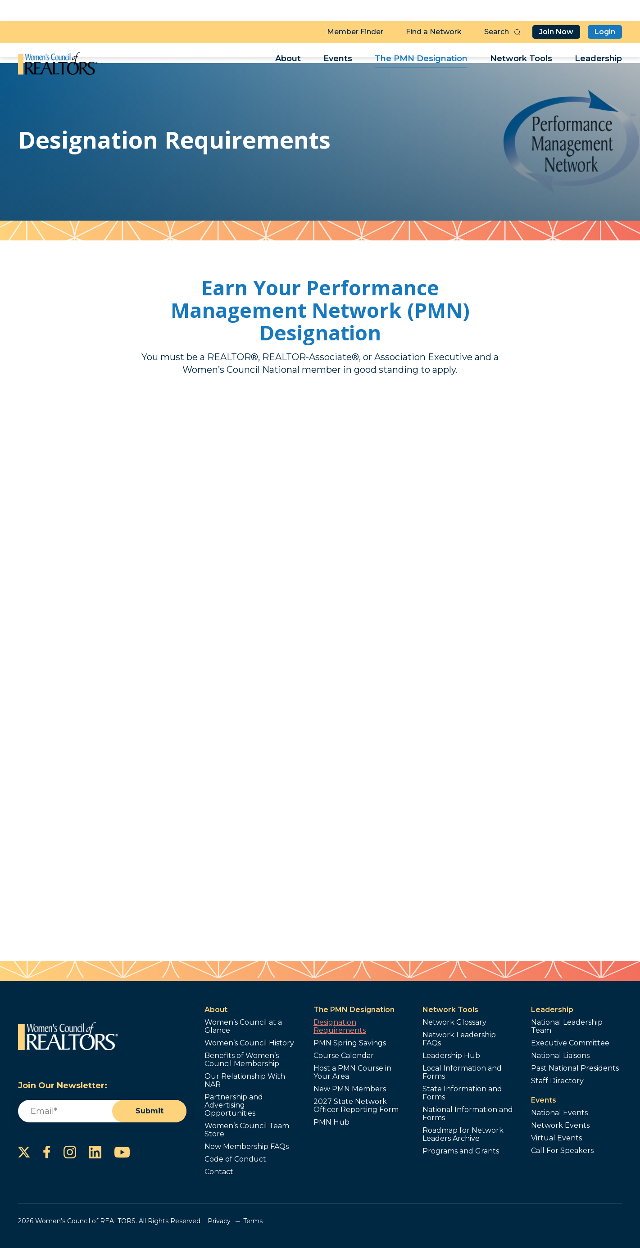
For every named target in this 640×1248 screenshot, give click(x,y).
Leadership (598, 61)
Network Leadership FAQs (459, 1039)
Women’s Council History (249, 1043)
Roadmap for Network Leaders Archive (463, 1134)
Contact (218, 1172)
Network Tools (521, 61)
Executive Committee (570, 1043)
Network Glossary (454, 1022)
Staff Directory (557, 1081)
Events (337, 61)
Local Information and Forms (462, 1072)
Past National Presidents (575, 1068)
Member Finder (355, 29)
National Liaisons (560, 1056)
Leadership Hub (451, 1056)
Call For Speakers (562, 1151)
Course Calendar (343, 1056)
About (288, 61)
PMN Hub (331, 1122)
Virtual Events (556, 1138)
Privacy (219, 1221)
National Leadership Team (567, 1026)
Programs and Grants (460, 1151)
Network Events (560, 1125)
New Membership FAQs (246, 1147)
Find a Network (434, 29)
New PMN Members (349, 1089)
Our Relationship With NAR (244, 1080)
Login (605, 29)
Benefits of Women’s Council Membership (241, 1060)
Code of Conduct (235, 1159)
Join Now (556, 29)
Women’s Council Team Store (246, 1130)
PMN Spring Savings (349, 1043)
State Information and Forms (462, 1093)
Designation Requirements (339, 1026)
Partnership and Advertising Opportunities (233, 1105)
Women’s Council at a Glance (243, 1026)
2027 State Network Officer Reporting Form (356, 1106)
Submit (149, 1111)
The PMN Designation (421, 61)
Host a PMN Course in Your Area (352, 1072)
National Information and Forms (467, 1114)
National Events (559, 1113)
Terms (253, 1221)
